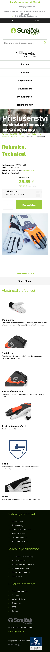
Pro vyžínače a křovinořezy (23, 564)
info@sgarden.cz (16, 631)
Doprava (15, 595)
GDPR (14, 607)
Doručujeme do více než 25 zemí (25, 2)
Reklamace (16, 603)
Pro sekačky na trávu (20, 568)
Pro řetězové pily (19, 560)
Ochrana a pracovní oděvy (22, 556)
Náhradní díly (17, 521)
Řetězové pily (17, 525)
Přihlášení (20, 16)
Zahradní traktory (19, 537)
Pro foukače (17, 576)
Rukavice (20, 137)
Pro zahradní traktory (21, 572)
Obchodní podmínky (20, 591)
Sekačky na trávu (19, 533)
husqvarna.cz (28, 170)
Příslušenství (24, 134)
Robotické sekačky (19, 541)
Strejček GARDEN (9, 134)
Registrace (32, 16)
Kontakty (15, 611)
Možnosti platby (19, 599)
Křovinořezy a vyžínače (21, 529)
